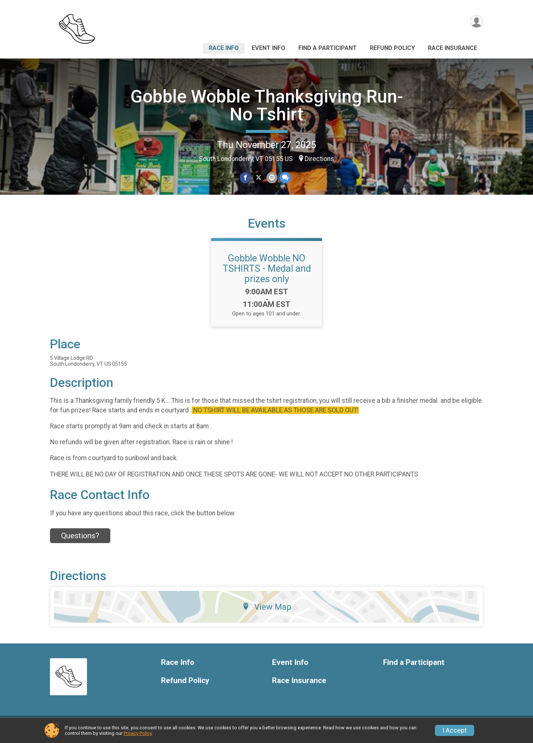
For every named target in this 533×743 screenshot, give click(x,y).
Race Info (224, 47)
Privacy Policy (138, 733)
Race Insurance (452, 47)
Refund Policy (392, 47)
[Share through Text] (285, 178)
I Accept (454, 730)
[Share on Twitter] (258, 178)
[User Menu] (476, 22)
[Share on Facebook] (245, 178)
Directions (319, 159)
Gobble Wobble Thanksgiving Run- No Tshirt (266, 105)
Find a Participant (327, 47)
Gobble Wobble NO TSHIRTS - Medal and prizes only (266, 273)
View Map (266, 611)
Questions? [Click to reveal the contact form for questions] (80, 540)
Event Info (268, 47)
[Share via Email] (271, 178)
